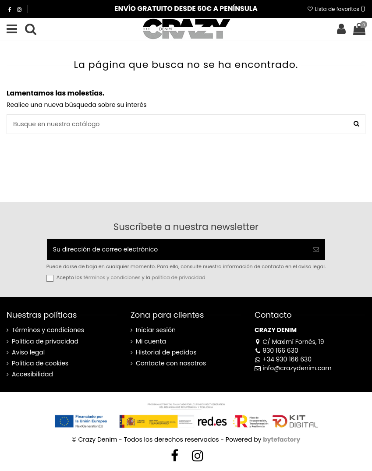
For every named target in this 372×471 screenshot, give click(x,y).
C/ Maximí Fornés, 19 (289, 341)
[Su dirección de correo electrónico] (177, 249)
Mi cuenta (151, 341)
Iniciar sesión (156, 330)
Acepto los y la (131, 277)
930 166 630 (276, 350)
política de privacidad (178, 277)
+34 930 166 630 (283, 359)
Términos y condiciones (48, 330)
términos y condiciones (112, 277)
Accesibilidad (32, 374)
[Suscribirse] (316, 249)
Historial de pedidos (166, 352)
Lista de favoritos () (336, 9)
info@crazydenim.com (293, 368)
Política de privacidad (45, 341)
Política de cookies (40, 363)
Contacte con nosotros (171, 363)
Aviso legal (28, 352)
